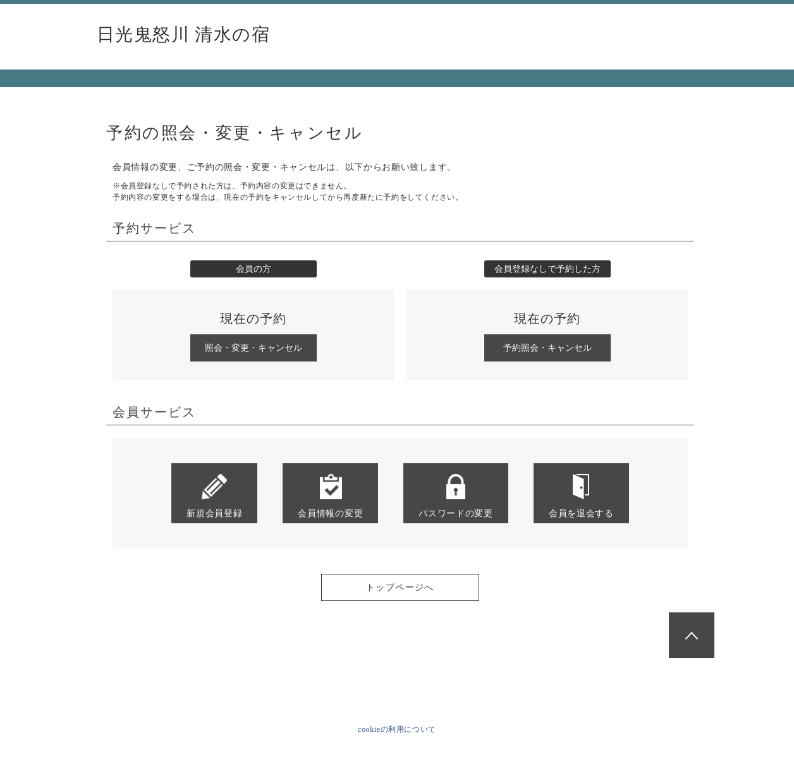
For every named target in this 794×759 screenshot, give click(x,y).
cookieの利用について (397, 729)
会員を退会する (581, 495)
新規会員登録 (214, 495)
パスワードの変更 (455, 495)
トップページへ (400, 587)
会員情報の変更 (330, 495)
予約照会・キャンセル (547, 348)
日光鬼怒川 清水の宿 (183, 35)
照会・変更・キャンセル (253, 348)
